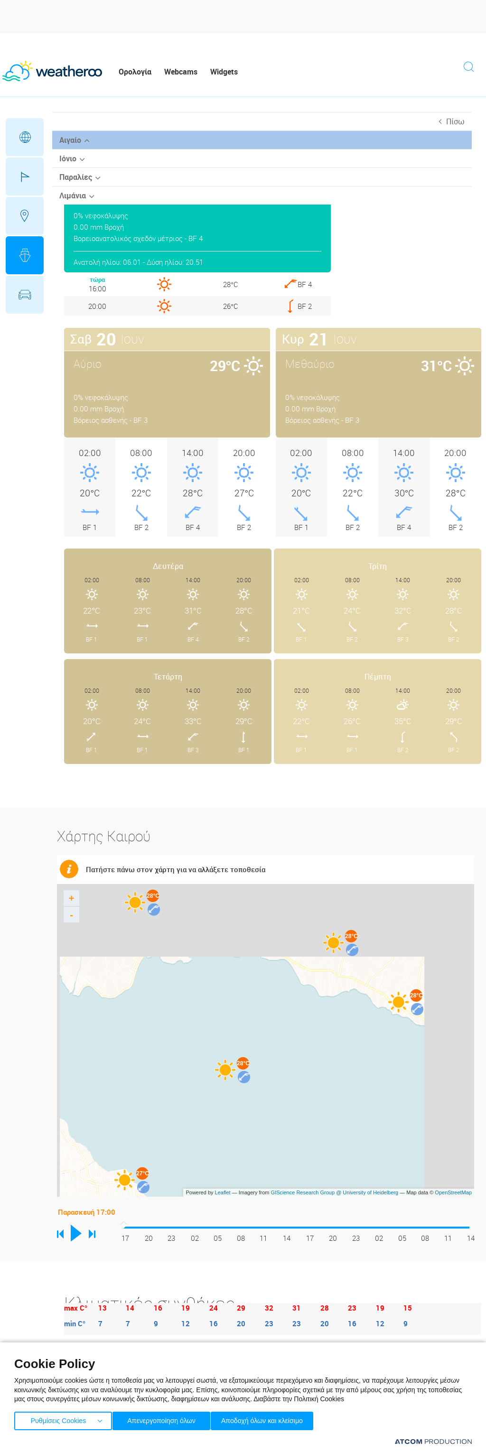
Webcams (180, 71)
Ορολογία (135, 71)
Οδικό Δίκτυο (25, 295)
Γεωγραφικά (25, 137)
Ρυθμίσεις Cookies (58, 1419)
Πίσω (455, 121)
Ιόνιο (67, 158)
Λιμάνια (72, 195)
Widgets (224, 71)
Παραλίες (75, 177)
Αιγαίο (70, 140)
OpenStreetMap (453, 1192)
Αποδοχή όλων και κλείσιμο (276, 1419)
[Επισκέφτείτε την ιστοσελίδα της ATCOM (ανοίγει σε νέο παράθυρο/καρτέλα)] (433, 1441)
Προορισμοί (25, 216)
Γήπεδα (25, 176)
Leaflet (223, 1192)
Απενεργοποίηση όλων (165, 1419)
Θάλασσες (25, 255)
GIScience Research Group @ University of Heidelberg (335, 1192)
